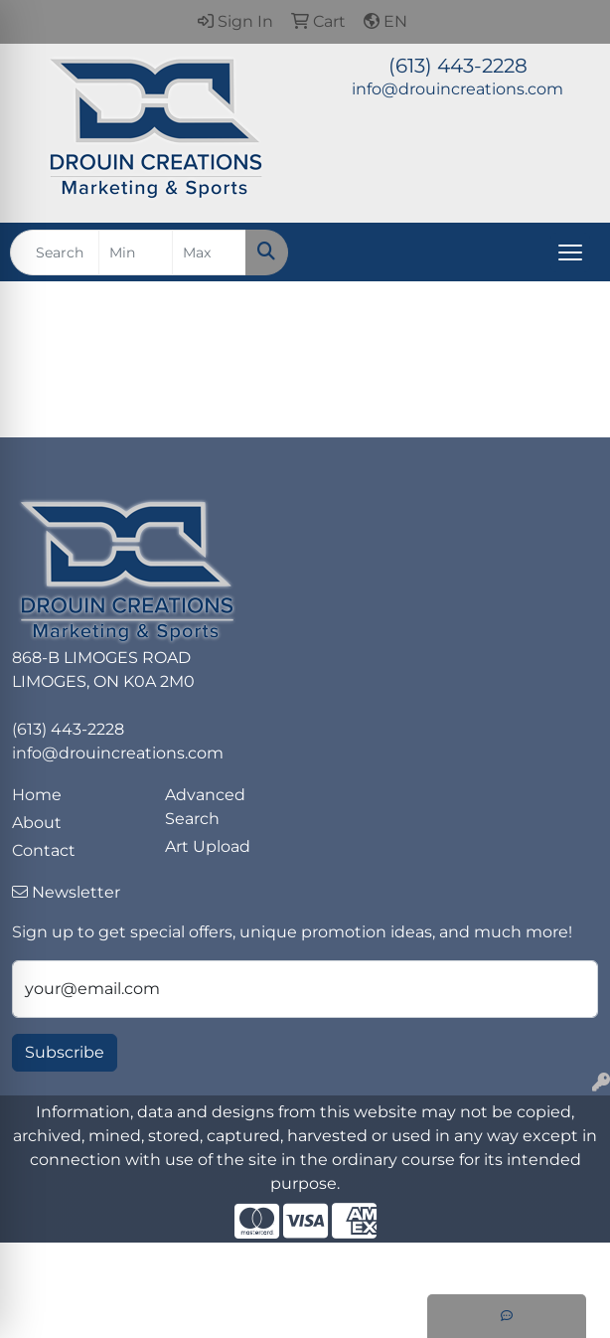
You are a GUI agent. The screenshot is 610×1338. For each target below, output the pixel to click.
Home (37, 794)
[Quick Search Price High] (209, 252)
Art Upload (207, 846)
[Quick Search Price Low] (135, 252)
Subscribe (64, 1052)
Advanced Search (205, 806)
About (37, 822)
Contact (44, 850)
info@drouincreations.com (457, 89)
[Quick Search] (54, 252)
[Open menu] (570, 252)
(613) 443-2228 (458, 66)
